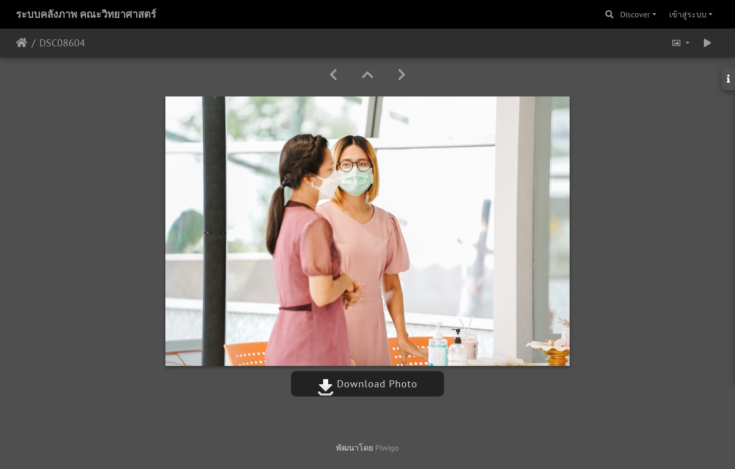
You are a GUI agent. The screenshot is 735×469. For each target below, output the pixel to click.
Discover (635, 14)
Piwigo (387, 447)
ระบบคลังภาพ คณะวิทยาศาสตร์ (86, 14)
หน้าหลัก (22, 43)
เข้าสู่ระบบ (687, 14)
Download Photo (367, 383)
